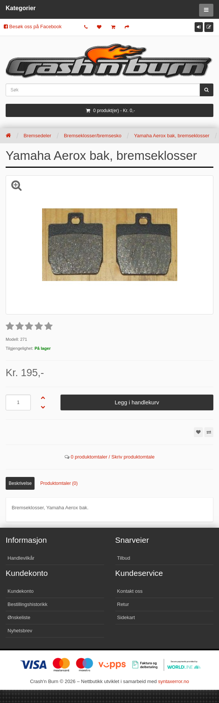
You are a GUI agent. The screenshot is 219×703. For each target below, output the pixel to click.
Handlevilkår (21, 558)
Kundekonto (20, 591)
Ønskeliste (19, 617)
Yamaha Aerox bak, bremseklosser (172, 135)
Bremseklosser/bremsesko (92, 135)
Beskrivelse (20, 483)
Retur (123, 604)
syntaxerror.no (173, 681)
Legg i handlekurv (137, 402)
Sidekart (126, 617)
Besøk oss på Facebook (33, 26)
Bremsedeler (37, 135)
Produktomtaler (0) (58, 483)
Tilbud (123, 558)
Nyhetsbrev (20, 630)
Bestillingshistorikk (27, 604)
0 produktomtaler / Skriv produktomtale (112, 457)
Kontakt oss (130, 591)
